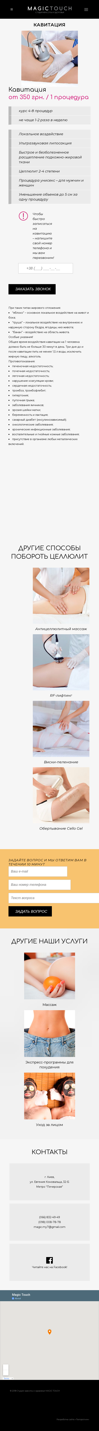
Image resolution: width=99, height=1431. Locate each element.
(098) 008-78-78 (49, 1222)
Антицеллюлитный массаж (61, 629)
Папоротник (82, 1419)
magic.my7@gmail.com (49, 1227)
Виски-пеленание (61, 762)
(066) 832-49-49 (49, 1217)
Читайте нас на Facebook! (49, 1267)
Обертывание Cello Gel (61, 828)
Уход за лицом (49, 1125)
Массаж (49, 1005)
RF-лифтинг (61, 695)
